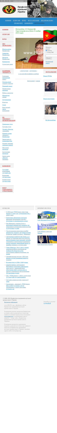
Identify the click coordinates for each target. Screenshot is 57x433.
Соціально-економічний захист (6, 77)
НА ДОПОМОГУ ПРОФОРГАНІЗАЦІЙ (8, 118)
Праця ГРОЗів (47, 76)
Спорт (4, 105)
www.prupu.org (8, 316)
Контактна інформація (10, 302)
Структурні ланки (7, 64)
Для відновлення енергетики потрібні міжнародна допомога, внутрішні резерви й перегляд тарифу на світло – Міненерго (18, 232)
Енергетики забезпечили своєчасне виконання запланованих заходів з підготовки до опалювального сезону (17, 219)
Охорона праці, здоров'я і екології (7, 82)
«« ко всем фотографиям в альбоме (28, 74)
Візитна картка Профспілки (6, 49)
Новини (8, 20)
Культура (5, 102)
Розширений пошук (49, 62)
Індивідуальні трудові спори (6, 180)
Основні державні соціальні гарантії (7, 144)
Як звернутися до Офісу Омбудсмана (17, 262)
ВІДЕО (24, 20)
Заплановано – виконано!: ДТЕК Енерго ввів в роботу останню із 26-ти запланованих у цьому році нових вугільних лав (18, 286)
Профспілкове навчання (6, 89)
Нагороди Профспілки (5, 58)
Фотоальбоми (51, 72)
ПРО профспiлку (47, 20)
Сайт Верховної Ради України (46, 220)
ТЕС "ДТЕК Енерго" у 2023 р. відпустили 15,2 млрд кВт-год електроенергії (18, 276)
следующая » (33, 71)
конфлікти (29, 23)
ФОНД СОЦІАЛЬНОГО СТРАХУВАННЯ (7, 189)
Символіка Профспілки (5, 54)
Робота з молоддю (7, 93)
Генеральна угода (7, 124)
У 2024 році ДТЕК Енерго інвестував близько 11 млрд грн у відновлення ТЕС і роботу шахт (18, 213)
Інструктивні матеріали (6, 152)
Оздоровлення (6, 99)
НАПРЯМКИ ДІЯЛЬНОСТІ (6, 71)
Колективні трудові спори (6, 176)
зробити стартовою (18, 1)
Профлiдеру (18, 23)
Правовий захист (7, 86)
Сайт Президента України (45, 244)
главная (38, 81)
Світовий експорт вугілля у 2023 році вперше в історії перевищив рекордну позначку (17, 258)
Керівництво (6, 61)
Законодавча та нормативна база (7, 140)
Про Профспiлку (6, 44)
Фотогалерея (39, 23)
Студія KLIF (47, 303)
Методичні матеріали (5, 148)
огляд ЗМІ (16, 20)
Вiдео (4, 39)
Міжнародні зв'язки (5, 96)
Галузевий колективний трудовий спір (6, 171)
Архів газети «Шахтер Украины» (6, 157)
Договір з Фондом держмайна (7, 130)
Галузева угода (6, 126)
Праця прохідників (48, 98)
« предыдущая (24, 71)
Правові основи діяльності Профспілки (7, 135)
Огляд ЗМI (6, 34)
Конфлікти (6, 166)
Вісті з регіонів (33, 20)
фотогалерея (31, 81)
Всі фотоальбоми (51, 120)
